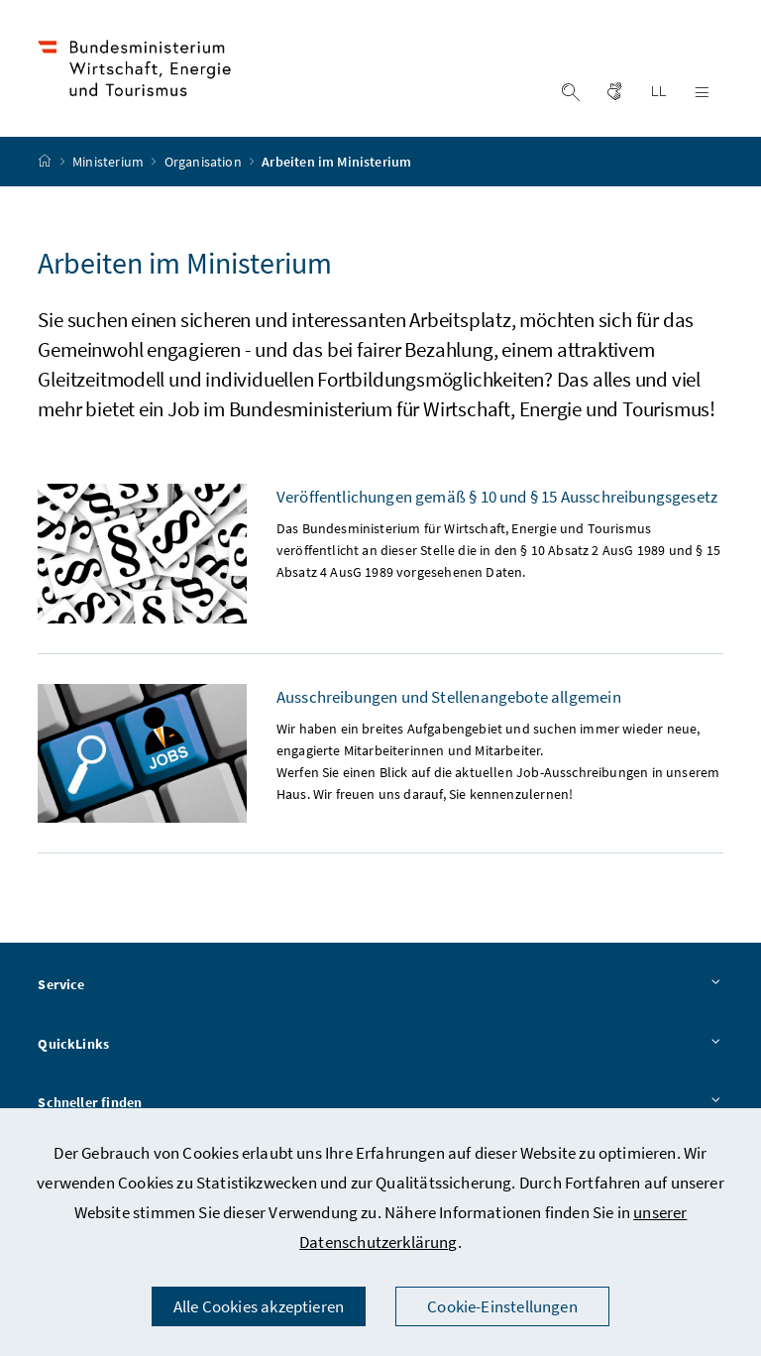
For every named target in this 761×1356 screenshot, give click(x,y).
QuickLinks (380, 1045)
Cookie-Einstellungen (502, 1306)
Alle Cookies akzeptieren (258, 1306)
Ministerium (109, 161)
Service (380, 985)
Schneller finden (380, 1103)
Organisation (204, 161)
